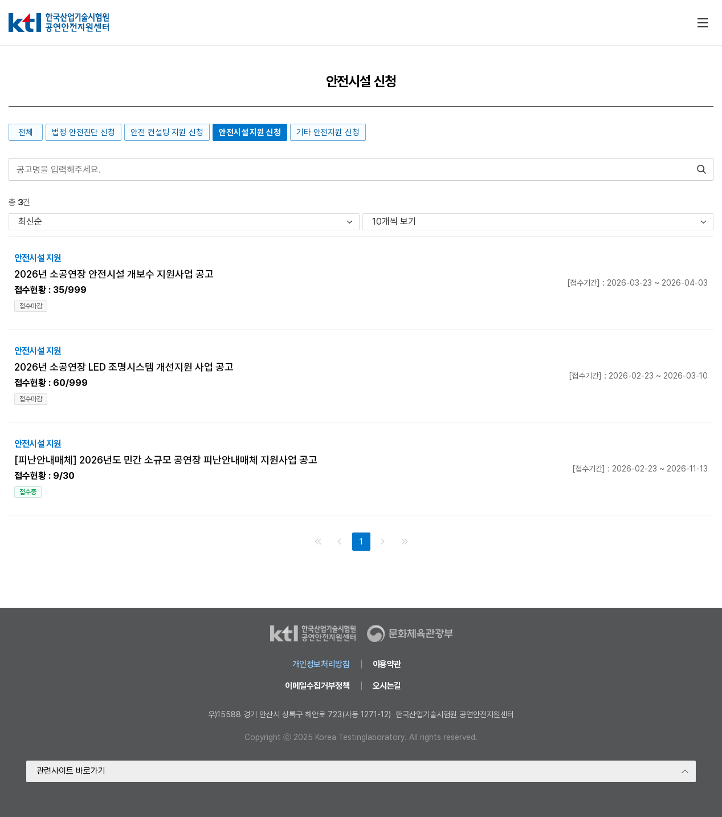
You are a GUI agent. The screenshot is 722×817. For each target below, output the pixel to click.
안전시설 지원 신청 (250, 132)
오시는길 (387, 686)
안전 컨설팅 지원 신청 (166, 132)
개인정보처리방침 (321, 664)
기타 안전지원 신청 (328, 132)
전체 (25, 132)
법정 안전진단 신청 (83, 132)
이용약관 (387, 664)
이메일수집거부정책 (317, 686)
